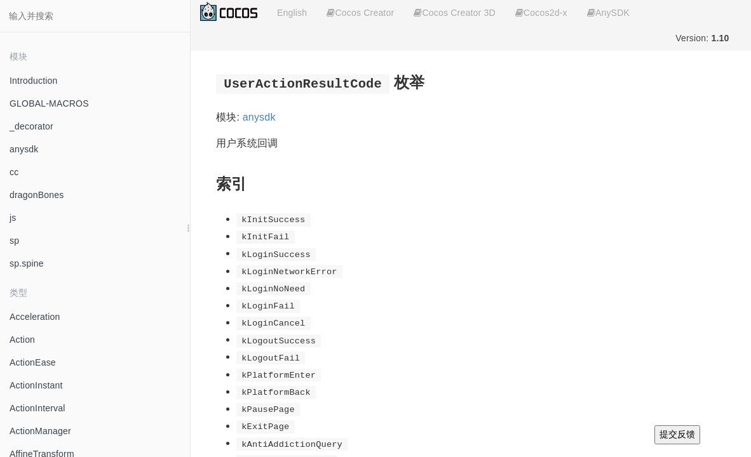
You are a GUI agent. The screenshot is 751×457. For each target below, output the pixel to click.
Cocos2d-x (541, 13)
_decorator (31, 126)
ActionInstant (36, 385)
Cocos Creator (360, 13)
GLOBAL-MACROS (49, 103)
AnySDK (608, 13)
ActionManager (40, 431)
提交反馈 (677, 434)
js (13, 218)
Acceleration (35, 317)
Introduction (34, 81)
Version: (702, 38)
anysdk (24, 149)
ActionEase (33, 362)
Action (22, 339)
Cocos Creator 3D (454, 13)
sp (14, 240)
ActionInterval (37, 408)
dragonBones (37, 195)
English (292, 13)
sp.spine (27, 263)
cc (14, 172)
